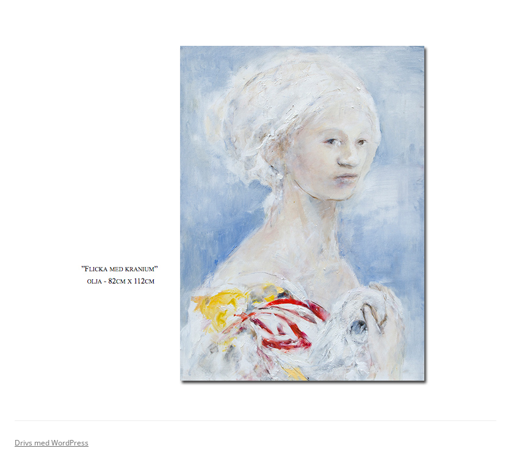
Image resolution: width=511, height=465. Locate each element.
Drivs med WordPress (52, 443)
